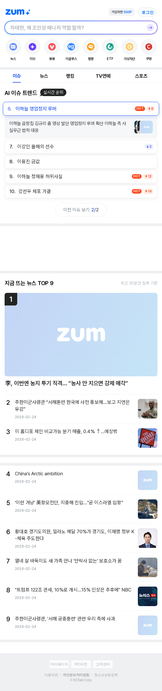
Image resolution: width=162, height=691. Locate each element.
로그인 (148, 12)
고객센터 (103, 664)
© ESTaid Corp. (81, 680)
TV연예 (103, 76)
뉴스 (44, 76)
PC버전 (81, 664)
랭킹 (70, 76)
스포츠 (141, 76)
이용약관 (51, 675)
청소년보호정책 (105, 675)
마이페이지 (59, 664)
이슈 (17, 76)
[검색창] (73, 27)
